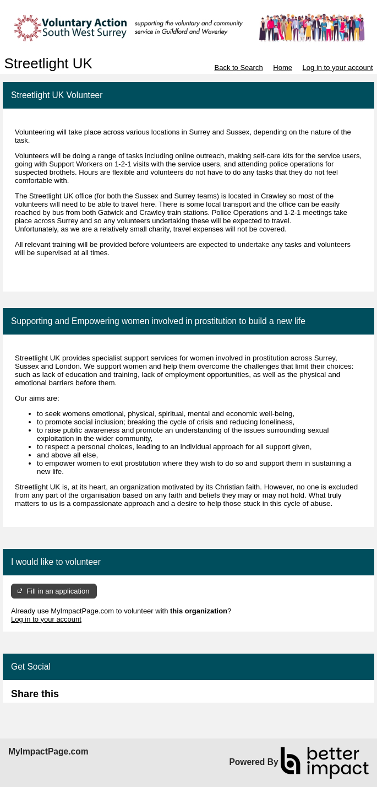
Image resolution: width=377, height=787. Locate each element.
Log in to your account (338, 67)
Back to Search (238, 67)
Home (282, 67)
